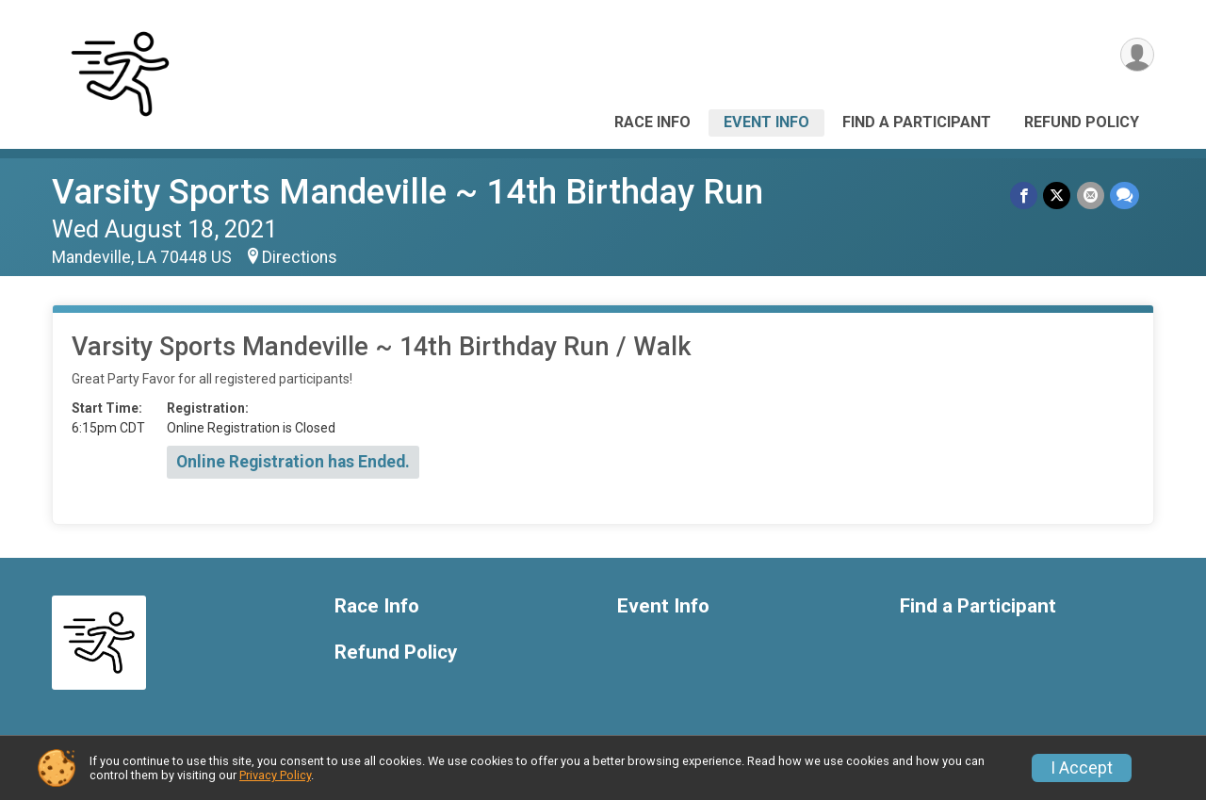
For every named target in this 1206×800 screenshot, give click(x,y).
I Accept (1082, 768)
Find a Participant (916, 122)
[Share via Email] (1090, 195)
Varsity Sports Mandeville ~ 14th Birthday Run (407, 191)
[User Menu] (1136, 55)
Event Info (766, 122)
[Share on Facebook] (1024, 195)
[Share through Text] (1124, 195)
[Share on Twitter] (1057, 195)
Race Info (652, 122)
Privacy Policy (275, 775)
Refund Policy (1081, 122)
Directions (299, 257)
